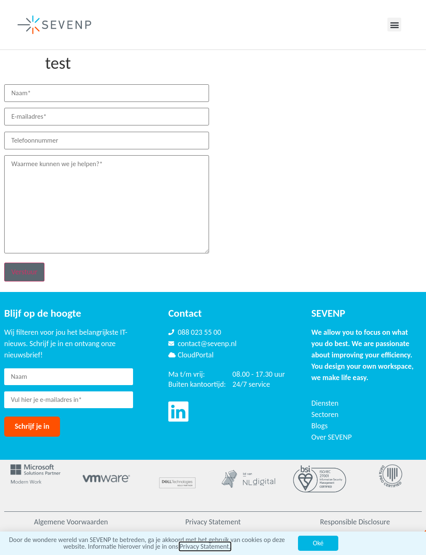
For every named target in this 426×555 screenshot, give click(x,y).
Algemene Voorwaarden (71, 521)
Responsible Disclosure (355, 521)
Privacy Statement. (205, 546)
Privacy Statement (212, 521)
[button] (394, 24)
